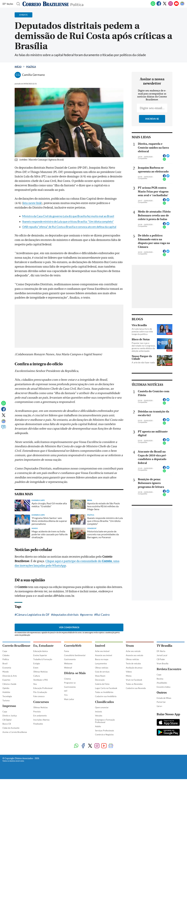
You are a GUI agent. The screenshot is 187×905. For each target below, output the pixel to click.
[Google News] (182, 5)
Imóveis (98, 711)
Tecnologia (7, 696)
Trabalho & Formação (42, 659)
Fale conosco (39, 696)
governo (87, 614)
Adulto (98, 726)
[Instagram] (170, 5)
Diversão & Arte (9, 676)
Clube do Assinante (10, 728)
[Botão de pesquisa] (17, 3)
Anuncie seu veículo (134, 655)
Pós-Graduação (40, 692)
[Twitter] (164, 5)
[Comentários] (3, 428)
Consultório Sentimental (74, 655)
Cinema (67, 679)
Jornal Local (162, 655)
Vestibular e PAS (40, 680)
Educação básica (40, 651)
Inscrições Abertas (41, 720)
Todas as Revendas (134, 684)
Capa (4, 651)
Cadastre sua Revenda (136, 688)
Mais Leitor (69, 699)
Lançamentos (101, 663)
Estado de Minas (164, 698)
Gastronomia (70, 659)
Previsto (37, 711)
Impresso (9, 706)
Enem (35, 667)
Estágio (36, 663)
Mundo (5, 671)
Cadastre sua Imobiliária (105, 696)
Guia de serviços (102, 671)
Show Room (100, 676)
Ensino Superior (40, 655)
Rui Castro (103, 614)
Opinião (5, 688)
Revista (160, 679)
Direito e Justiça (9, 715)
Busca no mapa (101, 659)
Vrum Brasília (162, 663)
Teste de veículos (133, 663)
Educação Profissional (42, 688)
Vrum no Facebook (134, 680)
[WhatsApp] (153, 5)
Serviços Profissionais (104, 730)
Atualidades (162, 683)
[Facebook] (159, 5)
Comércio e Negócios (104, 734)
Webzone (68, 663)
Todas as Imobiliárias (104, 692)
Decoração (100, 680)
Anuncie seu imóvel (103, 655)
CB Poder (161, 659)
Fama (66, 651)
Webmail (68, 667)
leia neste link (32, 203)
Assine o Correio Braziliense (14, 732)
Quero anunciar (102, 707)
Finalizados (38, 724)
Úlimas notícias (101, 667)
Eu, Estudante (43, 645)
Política (76, 4)
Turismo (6, 700)
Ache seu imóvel (102, 651)
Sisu (35, 684)
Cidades (6, 655)
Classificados (104, 702)
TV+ (66, 695)
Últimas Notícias (40, 671)
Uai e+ (159, 706)
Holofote (6, 692)
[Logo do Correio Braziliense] (45, 4)
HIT (65, 691)
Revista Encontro (169, 669)
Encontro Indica (163, 687)
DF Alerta (161, 651)
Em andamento (40, 715)
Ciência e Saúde (9, 684)
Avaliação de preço (134, 667)
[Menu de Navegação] (8, 3)
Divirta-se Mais (75, 673)
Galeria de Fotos (102, 684)
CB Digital (6, 720)
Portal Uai (161, 702)
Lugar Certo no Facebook (106, 688)
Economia (6, 667)
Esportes (6, 680)
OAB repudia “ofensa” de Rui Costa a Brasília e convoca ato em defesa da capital (69, 226)
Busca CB (6, 724)
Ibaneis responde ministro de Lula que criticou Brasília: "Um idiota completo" (68, 221)
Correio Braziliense (16, 645)
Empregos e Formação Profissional (105, 721)
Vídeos (129, 671)
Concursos (41, 702)
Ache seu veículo (133, 651)
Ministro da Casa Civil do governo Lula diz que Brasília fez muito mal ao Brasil (68, 216)
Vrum (130, 645)
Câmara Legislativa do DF (33, 614)
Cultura (36, 676)
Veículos (98, 715)
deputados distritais (66, 614)
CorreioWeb (72, 645)
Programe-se (70, 683)
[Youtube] (176, 5)
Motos (129, 676)
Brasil (4, 663)
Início (18, 66)
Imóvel (100, 645)
